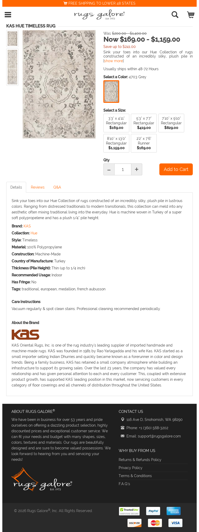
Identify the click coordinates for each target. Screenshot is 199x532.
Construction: (23, 254)
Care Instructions (26, 302)
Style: (16, 240)
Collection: (21, 233)
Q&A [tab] (57, 187)
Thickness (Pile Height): (31, 268)
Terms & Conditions (135, 476)
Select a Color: (115, 77)
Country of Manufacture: (32, 261)
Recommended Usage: (31, 275)
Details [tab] (16, 187)
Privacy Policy (131, 468)
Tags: (16, 289)
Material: (19, 247)
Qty (106, 160)
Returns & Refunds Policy (140, 460)
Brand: (17, 226)
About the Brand (25, 323)
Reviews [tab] (38, 187)
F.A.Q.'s (124, 484)
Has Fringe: (21, 282)
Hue (34, 233)
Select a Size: (114, 110)
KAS (27, 226)
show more (113, 61)
